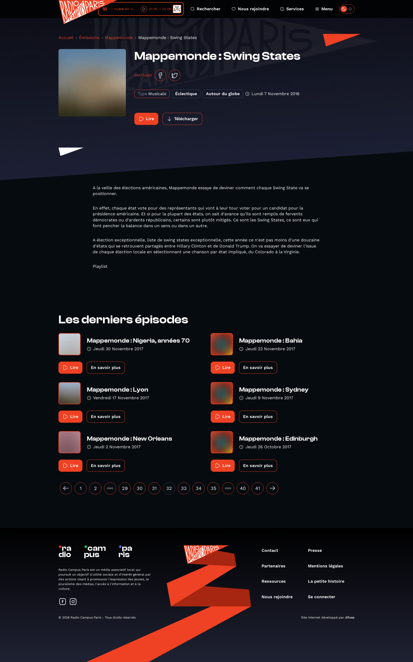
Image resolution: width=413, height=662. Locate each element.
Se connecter (324, 596)
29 (125, 488)
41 (257, 488)
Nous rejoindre (250, 8)
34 (198, 488)
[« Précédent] (66, 488)
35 (213, 488)
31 (154, 488)
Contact (272, 550)
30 (139, 488)
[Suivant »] (272, 488)
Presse (317, 550)
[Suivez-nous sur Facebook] (62, 602)
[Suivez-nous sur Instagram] (73, 602)
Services (292, 8)
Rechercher (205, 8)
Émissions (89, 37)
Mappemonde (119, 37)
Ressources (276, 581)
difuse (350, 617)
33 (184, 488)
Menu (324, 8)
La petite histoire (329, 581)
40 (243, 488)
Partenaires (276, 565)
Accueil (65, 37)
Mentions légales (328, 565)
